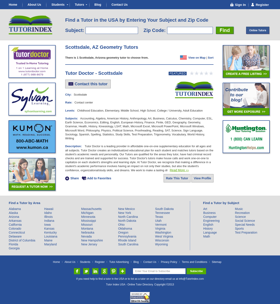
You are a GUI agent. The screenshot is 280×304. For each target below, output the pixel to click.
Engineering (211, 220)
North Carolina (128, 216)
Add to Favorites (99, 178)
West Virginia (164, 236)
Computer (210, 216)
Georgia (14, 248)
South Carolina (128, 244)
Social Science (245, 220)
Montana (87, 228)
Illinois (48, 216)
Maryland (50, 244)
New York (124, 213)
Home (13, 4)
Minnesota (88, 216)
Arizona (14, 216)
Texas (159, 216)
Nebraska (87, 232)
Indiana (49, 220)
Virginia (160, 228)
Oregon (123, 232)
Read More (179, 170)
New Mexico (126, 209)
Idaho (48, 213)
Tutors (79, 4)
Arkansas (15, 220)
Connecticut (17, 232)
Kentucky (50, 232)
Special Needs (245, 224)
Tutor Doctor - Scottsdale (93, 73)
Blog (97, 4)
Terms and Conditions (194, 262)
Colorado (15, 228)
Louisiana (50, 236)
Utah (158, 220)
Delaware (15, 236)
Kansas (49, 228)
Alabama (15, 209)
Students (58, 4)
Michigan (87, 213)
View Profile (202, 178)
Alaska (13, 213)
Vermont (160, 224)
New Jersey (89, 244)
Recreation (242, 213)
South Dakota (164, 209)
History (208, 228)
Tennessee (162, 213)
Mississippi (88, 220)
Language (210, 232)
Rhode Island (127, 240)
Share (74, 178)
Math (206, 236)
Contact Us (120, 4)
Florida (13, 244)
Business (209, 213)
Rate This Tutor (177, 178)
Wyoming (161, 244)
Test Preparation (246, 232)
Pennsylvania (127, 236)
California (15, 224)
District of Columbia (22, 240)
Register (100, 262)
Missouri (87, 224)
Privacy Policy (169, 262)
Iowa (47, 224)
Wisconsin (162, 240)
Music (239, 209)
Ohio (121, 224)
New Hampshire (92, 240)
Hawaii (48, 209)
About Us (34, 4)
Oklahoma (125, 228)
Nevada (86, 236)
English (208, 224)
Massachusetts (91, 209)
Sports (239, 228)
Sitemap (216, 262)
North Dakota (127, 220)
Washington (163, 232)
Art (205, 209)
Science (240, 216)
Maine (48, 240)
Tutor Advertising (119, 262)
